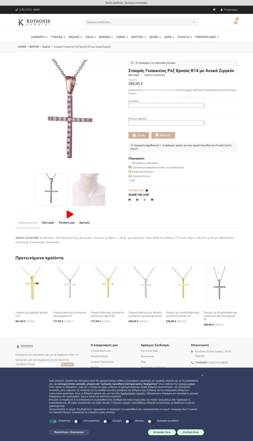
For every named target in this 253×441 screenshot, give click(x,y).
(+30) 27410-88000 (218, 362)
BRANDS (106, 37)
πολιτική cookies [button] (186, 384)
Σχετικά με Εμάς (149, 351)
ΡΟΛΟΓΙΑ (185, 37)
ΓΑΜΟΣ (122, 37)
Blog (143, 362)
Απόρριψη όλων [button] (162, 432)
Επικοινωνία (147, 356)
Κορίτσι (46, 46)
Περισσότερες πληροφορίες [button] (69, 432)
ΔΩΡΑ (169, 37)
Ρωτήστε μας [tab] (67, 222)
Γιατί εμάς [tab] (48, 222)
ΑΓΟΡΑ (139, 135)
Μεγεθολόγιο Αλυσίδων (143, 163)
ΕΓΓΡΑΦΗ (67, 364)
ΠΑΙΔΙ (91, 37)
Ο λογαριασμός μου (101, 351)
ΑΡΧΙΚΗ (22, 46)
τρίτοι (104, 387)
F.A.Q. (132, 180)
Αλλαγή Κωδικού (99, 356)
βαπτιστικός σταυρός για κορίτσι (159, 90)
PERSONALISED (208, 37)
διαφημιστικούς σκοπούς (133, 393)
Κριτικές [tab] (85, 222)
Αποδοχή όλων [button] (190, 432)
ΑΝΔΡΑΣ (76, 37)
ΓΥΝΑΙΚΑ (58, 37)
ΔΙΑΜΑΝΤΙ (39, 37)
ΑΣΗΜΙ (155, 37)
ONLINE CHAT (138, 190)
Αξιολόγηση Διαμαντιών (153, 367)
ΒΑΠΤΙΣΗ (139, 37)
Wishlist (95, 367)
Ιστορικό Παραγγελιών (102, 362)
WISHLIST (163, 135)
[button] (202, 375)
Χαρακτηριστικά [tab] (27, 222)
